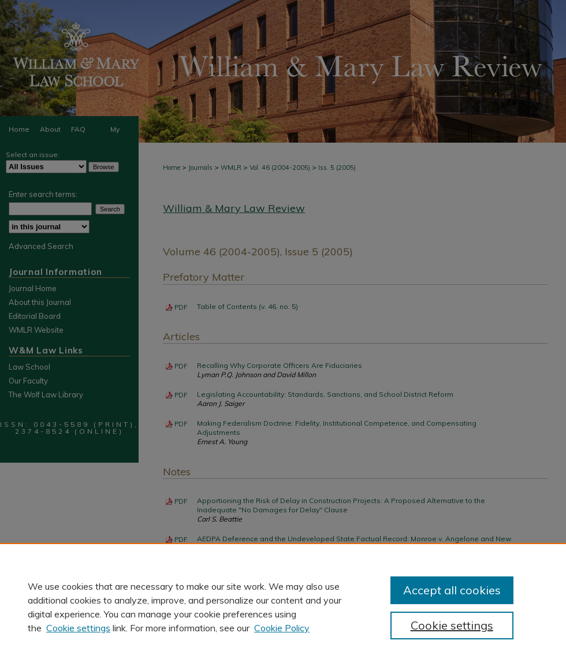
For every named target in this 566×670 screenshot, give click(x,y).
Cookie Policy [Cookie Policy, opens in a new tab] (282, 628)
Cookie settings (78, 628)
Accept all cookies (452, 590)
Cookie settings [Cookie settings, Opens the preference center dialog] (452, 625)
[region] (283, 606)
